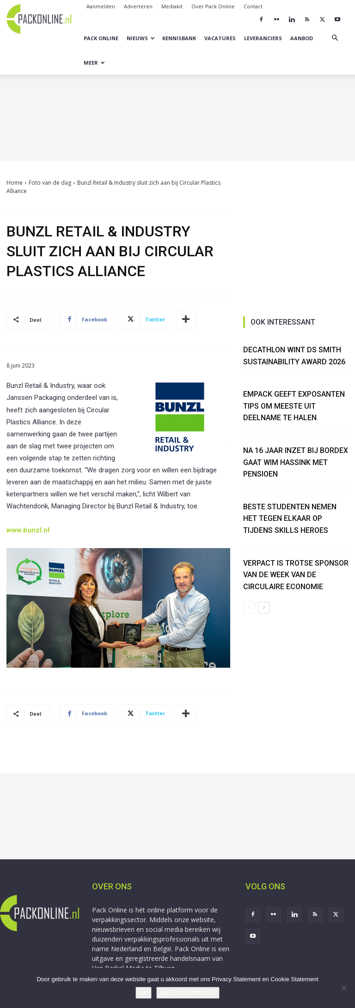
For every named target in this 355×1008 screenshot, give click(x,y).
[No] (343, 988)
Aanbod (301, 38)
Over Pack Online (213, 6)
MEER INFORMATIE (187, 992)
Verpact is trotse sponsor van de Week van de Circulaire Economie (296, 575)
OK (143, 992)
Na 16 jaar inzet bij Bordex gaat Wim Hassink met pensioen (295, 462)
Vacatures (220, 38)
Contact (253, 6)
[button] (335, 38)
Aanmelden (100, 6)
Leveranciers (263, 38)
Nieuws (141, 38)
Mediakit (172, 6)
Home (14, 183)
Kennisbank (179, 38)
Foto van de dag (50, 183)
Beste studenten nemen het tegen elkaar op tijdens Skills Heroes (290, 518)
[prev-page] (249, 608)
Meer (94, 62)
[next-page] (263, 608)
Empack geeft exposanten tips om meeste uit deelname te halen (294, 406)
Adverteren (138, 6)
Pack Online (101, 38)
